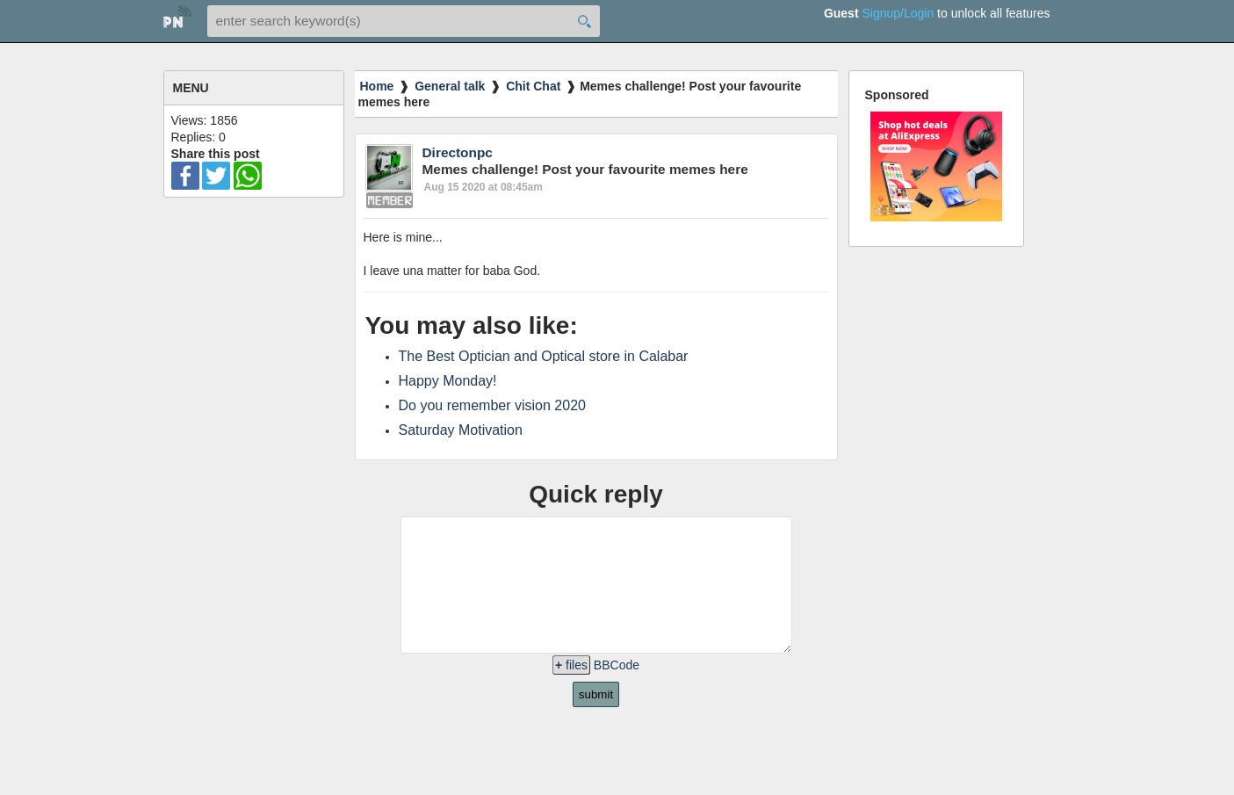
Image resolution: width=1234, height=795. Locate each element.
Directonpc (457, 152)
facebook (185, 176)
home (177, 19)
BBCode (616, 691)
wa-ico (248, 176)
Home (377, 86)
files (571, 691)
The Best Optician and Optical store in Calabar (544, 356)
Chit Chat (533, 86)
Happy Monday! (448, 380)
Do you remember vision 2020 (492, 405)
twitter (216, 176)
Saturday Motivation (461, 430)
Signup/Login (898, 13)
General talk (450, 86)
